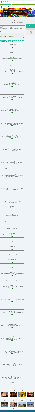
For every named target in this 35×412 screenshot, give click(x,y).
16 (30, 32)
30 (30, 34)
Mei (9, 40)
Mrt (5, 40)
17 (31, 32)
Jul (13, 40)
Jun (11, 40)
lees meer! (12, 47)
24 (31, 33)
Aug (15, 40)
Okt (19, 40)
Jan (1, 40)
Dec (23, 40)
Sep (17, 40)
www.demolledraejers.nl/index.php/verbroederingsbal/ (9, 36)
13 (26, 32)
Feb (3, 40)
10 (31, 31)
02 (30, 30)
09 (30, 31)
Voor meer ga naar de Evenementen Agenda (5, 388)
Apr (7, 40)
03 (31, 30)
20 (26, 33)
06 (26, 31)
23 (30, 33)
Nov (21, 40)
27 (26, 34)
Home (2, 4)
